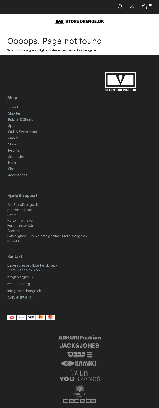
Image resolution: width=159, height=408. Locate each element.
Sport (12, 126)
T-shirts (14, 107)
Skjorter (14, 113)
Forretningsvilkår (20, 225)
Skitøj (12, 144)
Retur (11, 215)
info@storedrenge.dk (24, 291)
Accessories (17, 175)
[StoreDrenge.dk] (79, 21)
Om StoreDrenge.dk (23, 205)
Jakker (13, 138)
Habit (12, 163)
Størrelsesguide (19, 210)
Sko (11, 169)
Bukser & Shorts (20, 119)
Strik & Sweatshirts (22, 132)
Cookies (13, 231)
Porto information (20, 220)
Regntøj (14, 150)
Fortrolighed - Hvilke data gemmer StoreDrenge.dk (47, 236)
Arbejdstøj (16, 156)
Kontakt (13, 241)
